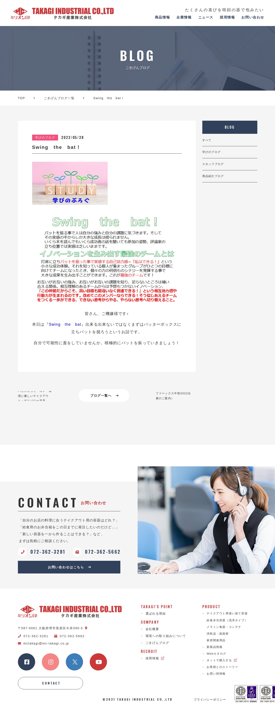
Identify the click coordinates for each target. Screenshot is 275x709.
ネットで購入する (223, 663)
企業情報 (184, 17)
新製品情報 (215, 649)
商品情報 (162, 17)
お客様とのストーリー (224, 670)
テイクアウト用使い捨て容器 (229, 615)
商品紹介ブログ (214, 178)
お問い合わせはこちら (70, 568)
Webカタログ (217, 656)
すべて (207, 140)
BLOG (230, 127)
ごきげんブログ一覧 (59, 98)
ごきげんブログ (157, 644)
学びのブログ (212, 153)
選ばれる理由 (156, 615)
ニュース (205, 17)
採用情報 (227, 17)
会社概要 (152, 630)
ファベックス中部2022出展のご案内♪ (173, 395)
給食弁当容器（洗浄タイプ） (229, 622)
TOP (21, 98)
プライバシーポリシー (210, 701)
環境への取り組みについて (166, 637)
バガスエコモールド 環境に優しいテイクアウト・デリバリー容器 (36, 396)
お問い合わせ (252, 17)
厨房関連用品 (217, 642)
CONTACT (51, 684)
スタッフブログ (214, 165)
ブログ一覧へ (104, 396)
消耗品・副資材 (219, 635)
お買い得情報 (217, 677)
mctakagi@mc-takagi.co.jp (43, 644)
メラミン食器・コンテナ (225, 628)
